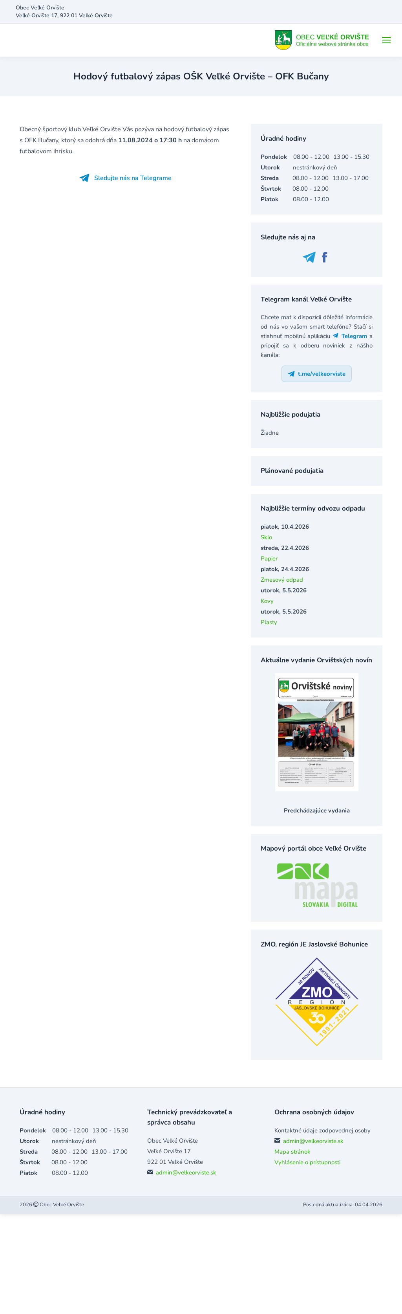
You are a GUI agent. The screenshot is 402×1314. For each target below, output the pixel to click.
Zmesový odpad (282, 580)
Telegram (350, 336)
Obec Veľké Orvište (61, 1204)
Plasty (269, 622)
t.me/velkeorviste (316, 374)
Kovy (267, 601)
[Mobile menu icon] (386, 40)
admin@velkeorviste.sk (186, 1172)
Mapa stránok (292, 1152)
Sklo (266, 537)
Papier (269, 558)
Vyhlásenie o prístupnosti (307, 1162)
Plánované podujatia (292, 470)
